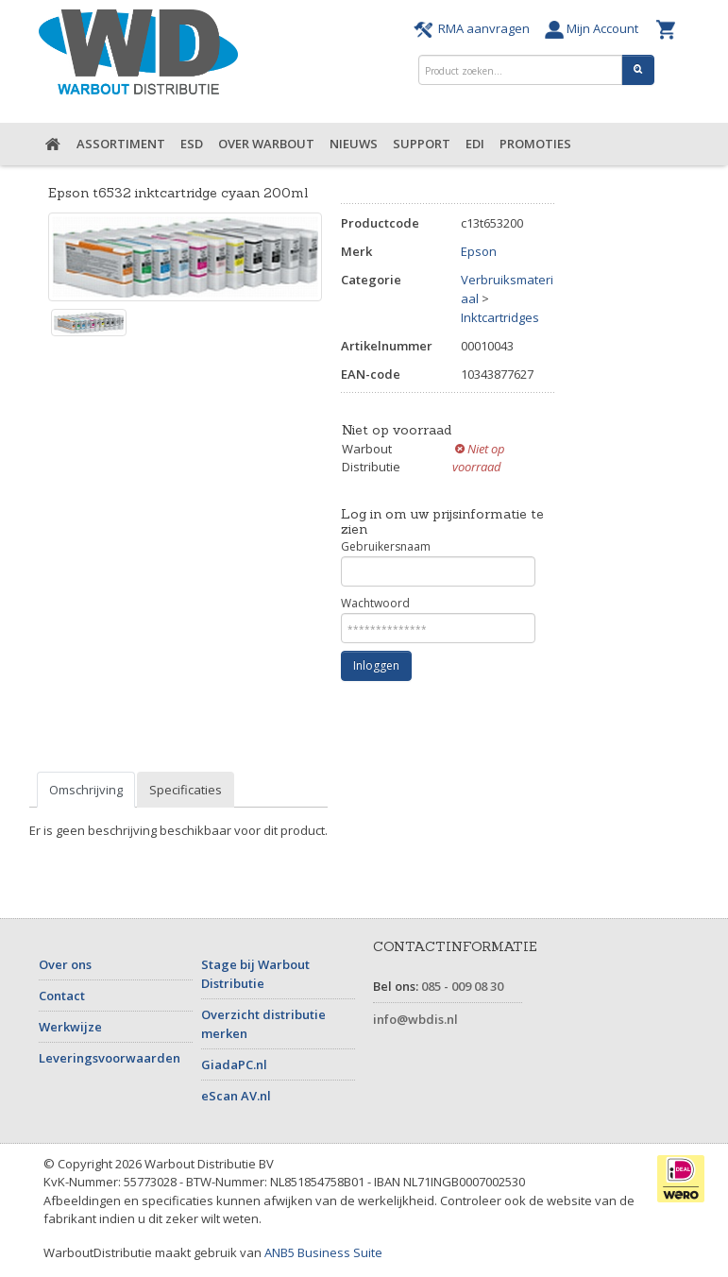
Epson (479, 251)
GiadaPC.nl (234, 1064)
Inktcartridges (500, 317)
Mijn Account (596, 28)
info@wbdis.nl (415, 1019)
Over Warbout (266, 143)
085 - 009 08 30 (462, 986)
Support (421, 143)
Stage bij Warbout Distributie (255, 974)
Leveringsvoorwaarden (109, 1057)
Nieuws (354, 143)
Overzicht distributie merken (263, 1024)
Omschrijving (86, 789)
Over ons (65, 964)
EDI (475, 143)
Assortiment (120, 143)
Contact (62, 995)
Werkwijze (70, 1026)
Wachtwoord (438, 619)
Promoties (535, 143)
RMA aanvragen (474, 28)
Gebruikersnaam (438, 562)
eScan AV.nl (236, 1095)
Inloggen (376, 665)
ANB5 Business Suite (323, 1252)
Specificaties (185, 789)
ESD (191, 143)
